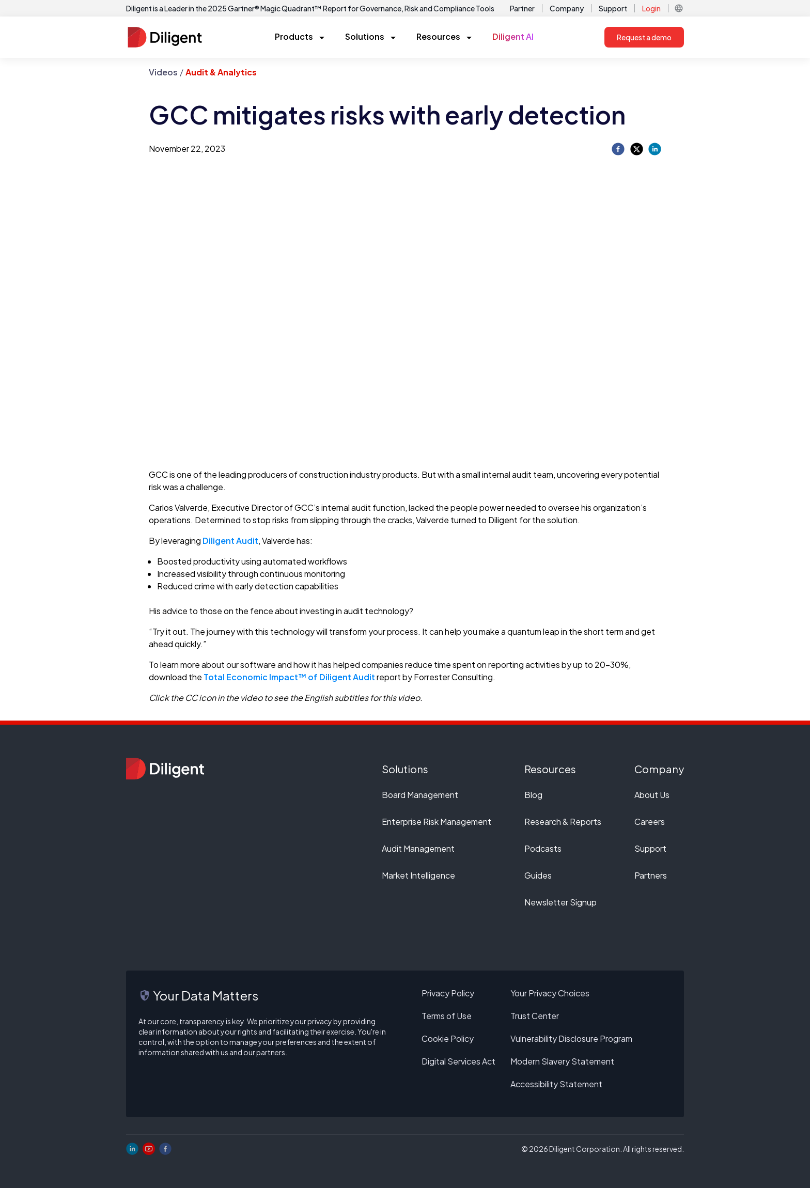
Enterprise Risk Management (436, 821)
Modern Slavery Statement (562, 1061)
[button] (679, 8)
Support (613, 8)
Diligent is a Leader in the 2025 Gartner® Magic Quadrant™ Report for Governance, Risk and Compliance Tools (310, 8)
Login (651, 8)
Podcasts (543, 848)
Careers (649, 821)
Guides (538, 875)
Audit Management (418, 848)
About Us (651, 794)
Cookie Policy (448, 1038)
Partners (650, 875)
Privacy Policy (448, 993)
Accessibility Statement (556, 1083)
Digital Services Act (458, 1061)
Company (567, 8)
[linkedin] (654, 149)
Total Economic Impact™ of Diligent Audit (289, 676)
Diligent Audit (230, 540)
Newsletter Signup (560, 902)
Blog (533, 794)
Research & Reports (562, 821)
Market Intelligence (418, 875)
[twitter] (636, 149)
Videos (163, 72)
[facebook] (618, 149)
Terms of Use (447, 1015)
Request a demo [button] (644, 37)
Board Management (420, 794)
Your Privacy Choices (549, 993)
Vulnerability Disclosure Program (571, 1038)
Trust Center (534, 1015)
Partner (522, 8)
